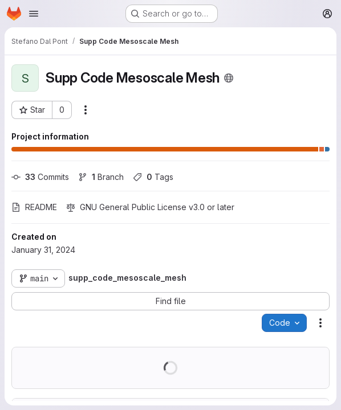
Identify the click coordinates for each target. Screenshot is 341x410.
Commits (40, 177)
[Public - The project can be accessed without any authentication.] (228, 78)
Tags (153, 177)
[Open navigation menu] (34, 14)
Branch (101, 177)
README (34, 207)
